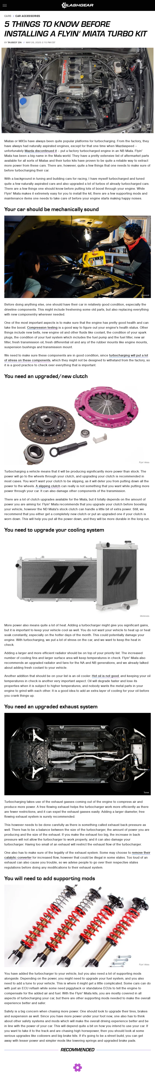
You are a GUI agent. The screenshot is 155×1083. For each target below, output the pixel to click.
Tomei (146, 793)
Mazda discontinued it (41, 151)
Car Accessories (27, 16)
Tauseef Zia (15, 42)
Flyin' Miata (147, 130)
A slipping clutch (48, 486)
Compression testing (42, 327)
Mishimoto (144, 616)
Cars (7, 16)
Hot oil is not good (105, 676)
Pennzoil (145, 295)
